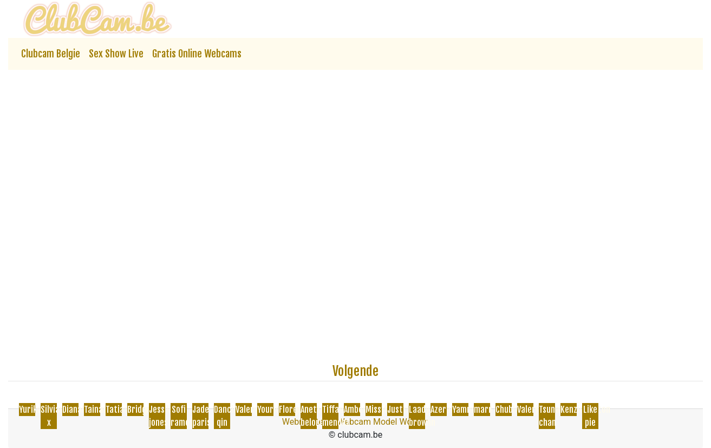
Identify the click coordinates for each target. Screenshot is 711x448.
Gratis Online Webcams (197, 54)
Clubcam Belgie (50, 54)
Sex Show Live (116, 54)
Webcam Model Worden (383, 422)
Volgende (355, 371)
